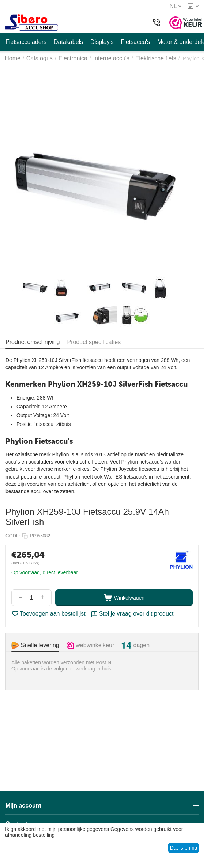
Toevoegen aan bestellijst (48, 613)
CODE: (12, 535)
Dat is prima (183, 848)
